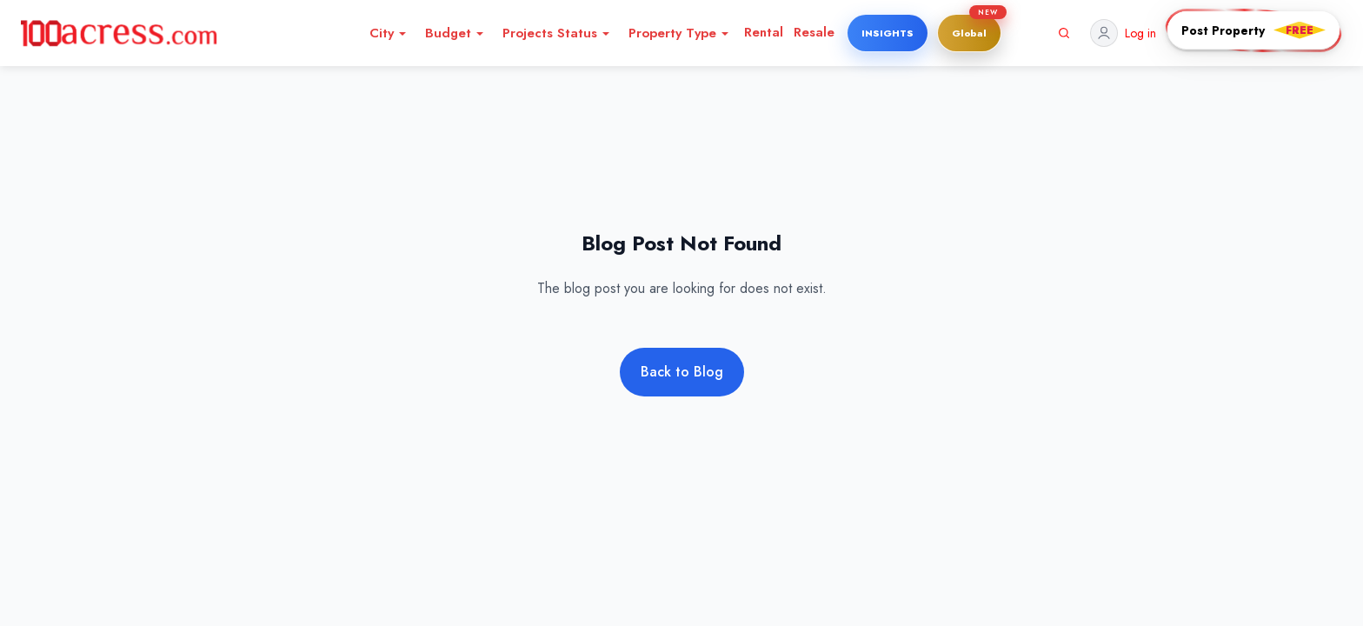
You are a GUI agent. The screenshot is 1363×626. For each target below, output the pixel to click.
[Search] (1064, 33)
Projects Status (556, 33)
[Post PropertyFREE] (1253, 30)
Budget (455, 33)
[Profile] (1123, 33)
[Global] (969, 33)
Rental (763, 32)
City (388, 33)
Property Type (679, 33)
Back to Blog (682, 372)
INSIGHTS (887, 33)
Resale (814, 32)
